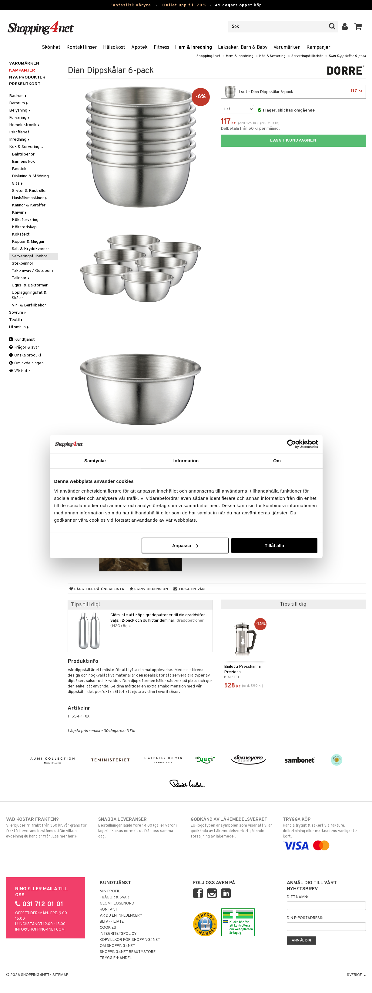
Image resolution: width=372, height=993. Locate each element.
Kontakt (108, 909)
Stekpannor (22, 263)
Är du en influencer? (121, 915)
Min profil (110, 891)
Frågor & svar (24, 347)
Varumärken (286, 48)
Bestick (19, 169)
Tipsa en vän (189, 589)
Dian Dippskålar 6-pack (347, 56)
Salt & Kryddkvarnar (30, 249)
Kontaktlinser (81, 48)
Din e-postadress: (305, 918)
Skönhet (51, 48)
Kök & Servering (272, 56)
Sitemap (60, 975)
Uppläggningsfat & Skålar (29, 295)
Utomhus (19, 327)
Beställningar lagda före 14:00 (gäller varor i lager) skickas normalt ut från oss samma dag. (139, 828)
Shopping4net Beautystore (128, 952)
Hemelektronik (24, 125)
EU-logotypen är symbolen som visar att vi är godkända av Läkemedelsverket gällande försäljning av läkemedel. (232, 828)
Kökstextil (22, 234)
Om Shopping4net (117, 946)
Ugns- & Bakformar (30, 285)
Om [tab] (277, 460)
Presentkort (24, 84)
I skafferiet (19, 132)
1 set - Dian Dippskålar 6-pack (293, 92)
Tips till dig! (85, 604)
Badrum (18, 96)
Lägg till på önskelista (97, 589)
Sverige (356, 975)
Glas (18, 183)
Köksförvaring (25, 219)
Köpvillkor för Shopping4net (130, 940)
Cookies (108, 927)
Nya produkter (27, 77)
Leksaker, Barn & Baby (242, 48)
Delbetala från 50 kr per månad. (250, 128)
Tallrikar (21, 278)
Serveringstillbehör (307, 56)
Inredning (19, 139)
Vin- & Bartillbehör (29, 305)
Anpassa (185, 545)
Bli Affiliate (112, 921)
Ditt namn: (297, 897)
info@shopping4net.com (40, 929)
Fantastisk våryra (130, 5)
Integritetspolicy (118, 933)
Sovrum (18, 312)
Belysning (20, 110)
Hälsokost (114, 48)
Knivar (20, 212)
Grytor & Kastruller (29, 190)
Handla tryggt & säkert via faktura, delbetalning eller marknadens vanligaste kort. (324, 833)
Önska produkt (25, 355)
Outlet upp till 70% (184, 5)
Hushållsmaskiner (30, 198)
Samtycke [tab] (95, 460)
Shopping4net (208, 56)
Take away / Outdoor (33, 270)
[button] (358, 26)
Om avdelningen (26, 363)
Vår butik (20, 371)
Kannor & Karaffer (28, 205)
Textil (16, 320)
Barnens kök (23, 161)
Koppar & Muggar (28, 241)
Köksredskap (24, 227)
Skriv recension (149, 589)
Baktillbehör (23, 154)
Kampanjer (318, 48)
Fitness (161, 48)
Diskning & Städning (30, 176)
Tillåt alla (274, 545)
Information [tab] (186, 460)
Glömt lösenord (117, 903)
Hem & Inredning (193, 48)
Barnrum (19, 103)
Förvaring (19, 117)
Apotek (139, 48)
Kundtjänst (22, 339)
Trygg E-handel (116, 958)
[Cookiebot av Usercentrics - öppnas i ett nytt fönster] (291, 444)
